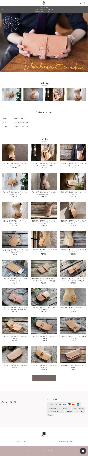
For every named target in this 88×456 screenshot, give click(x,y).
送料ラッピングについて (21, 127)
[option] (44, 42)
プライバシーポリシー (23, 442)
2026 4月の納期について (21, 118)
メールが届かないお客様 (21, 123)
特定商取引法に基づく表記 (65, 442)
